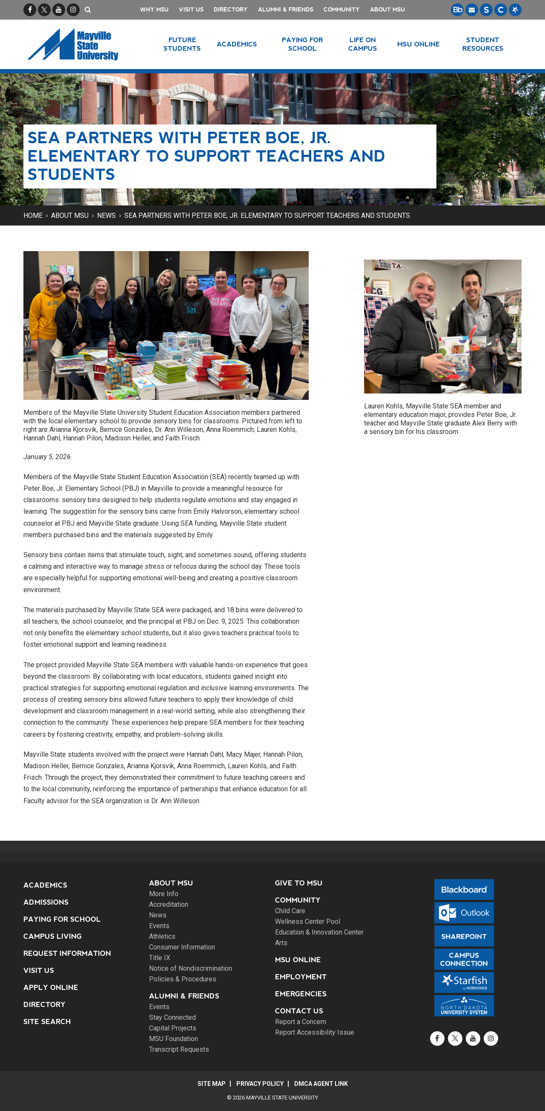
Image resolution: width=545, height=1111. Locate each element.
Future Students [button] (182, 44)
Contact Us (299, 1011)
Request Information (67, 953)
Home (33, 215)
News (106, 215)
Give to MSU (299, 883)
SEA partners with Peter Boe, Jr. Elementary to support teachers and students (267, 215)
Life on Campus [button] (362, 44)
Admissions (46, 902)
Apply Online (50, 988)
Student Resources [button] (483, 44)
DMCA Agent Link (321, 1084)
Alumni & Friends (285, 9)
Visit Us (191, 9)
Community (342, 9)
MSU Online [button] (418, 44)
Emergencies (301, 994)
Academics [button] (237, 44)
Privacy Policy (260, 1084)
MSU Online (298, 960)
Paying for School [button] (302, 44)
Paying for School (62, 919)
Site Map (212, 1084)
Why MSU (154, 9)
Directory (231, 9)
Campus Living (52, 936)
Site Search (47, 1022)
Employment (301, 977)
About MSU (387, 9)
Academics (45, 885)
